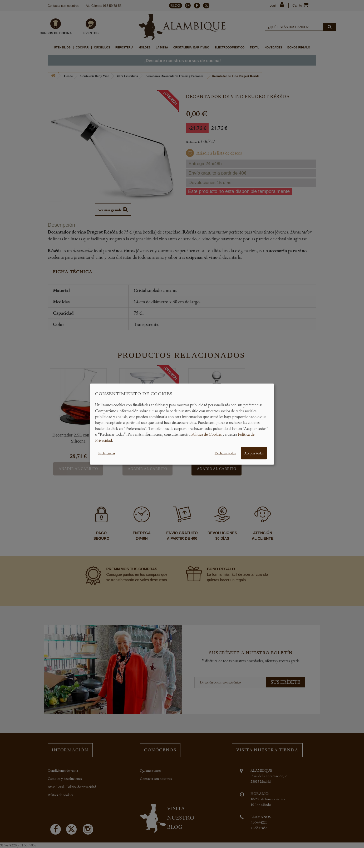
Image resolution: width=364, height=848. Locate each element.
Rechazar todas (225, 453)
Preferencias (106, 453)
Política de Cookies (206, 434)
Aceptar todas (254, 453)
